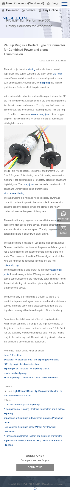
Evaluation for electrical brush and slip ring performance (31, 359)
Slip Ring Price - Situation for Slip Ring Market (26, 368)
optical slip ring (11, 265)
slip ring (31, 69)
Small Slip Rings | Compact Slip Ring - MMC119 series (31, 377)
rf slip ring (45, 82)
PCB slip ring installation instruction (21, 364)
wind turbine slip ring (14, 193)
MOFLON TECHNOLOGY (30, 484)
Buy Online (48, 10)
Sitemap (59, 484)
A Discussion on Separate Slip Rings (22, 404)
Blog (51, 3)
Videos (28, 10)
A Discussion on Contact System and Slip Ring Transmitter (33, 436)
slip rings (57, 73)
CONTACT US (35, 467)
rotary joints (29, 184)
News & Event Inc (12, 355)
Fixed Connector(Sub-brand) (23, 3)
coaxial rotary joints (40, 114)
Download (10, 10)
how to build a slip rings (15, 373)
